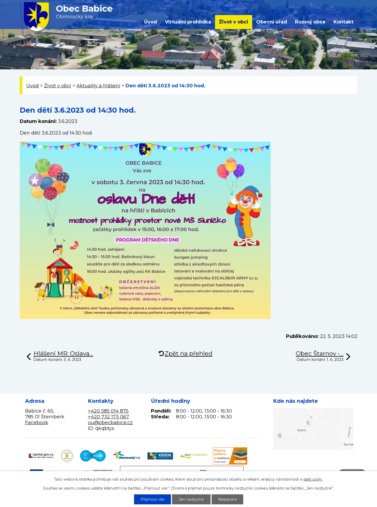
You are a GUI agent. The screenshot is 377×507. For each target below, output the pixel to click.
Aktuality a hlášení (98, 86)
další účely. (313, 479)
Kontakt (343, 22)
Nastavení (227, 499)
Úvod (150, 22)
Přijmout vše (152, 499)
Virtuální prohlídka (188, 22)
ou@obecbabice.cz (110, 422)
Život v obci (233, 22)
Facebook (36, 422)
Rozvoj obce (310, 22)
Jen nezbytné (191, 499)
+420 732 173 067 (108, 417)
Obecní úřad (271, 22)
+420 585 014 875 (108, 411)
